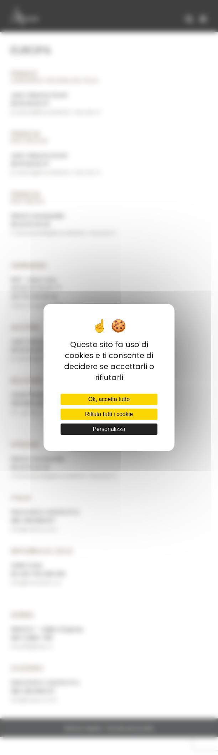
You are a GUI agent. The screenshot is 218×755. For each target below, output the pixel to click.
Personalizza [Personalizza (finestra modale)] (109, 429)
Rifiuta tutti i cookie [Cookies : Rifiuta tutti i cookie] (109, 414)
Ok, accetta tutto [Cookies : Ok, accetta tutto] (109, 399)
